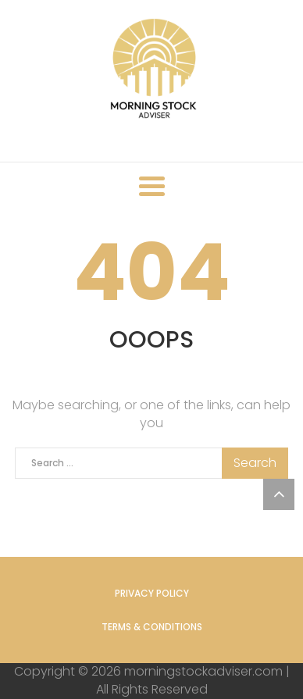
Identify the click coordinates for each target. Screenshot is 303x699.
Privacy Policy (152, 593)
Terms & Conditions (152, 626)
